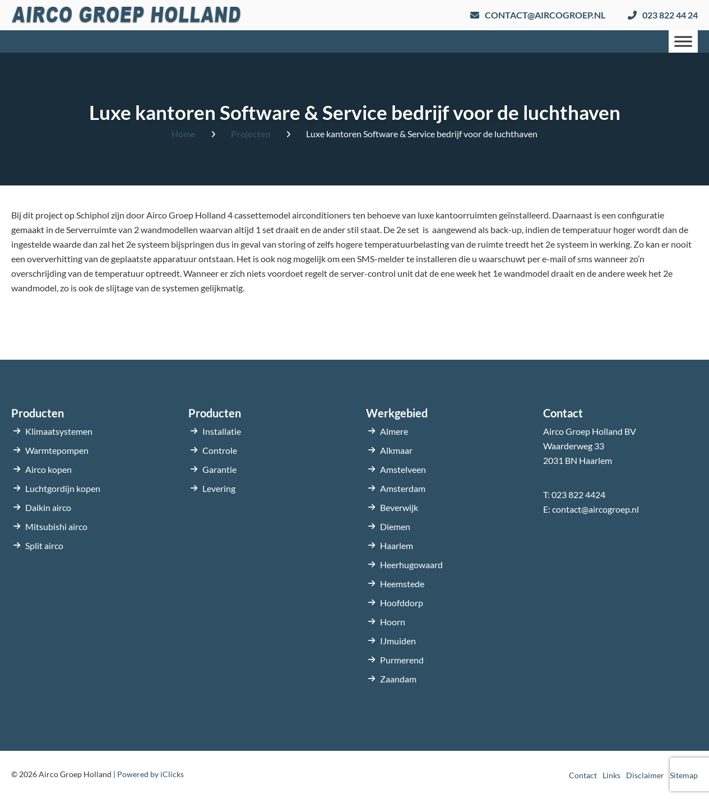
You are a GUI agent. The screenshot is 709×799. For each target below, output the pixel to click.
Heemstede (402, 583)
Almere (394, 431)
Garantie (219, 469)
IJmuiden (398, 640)
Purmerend (402, 659)
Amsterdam (402, 488)
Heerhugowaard (411, 564)
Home (184, 133)
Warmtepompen (57, 450)
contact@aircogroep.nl (595, 509)
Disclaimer (645, 775)
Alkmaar (396, 450)
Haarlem (396, 545)
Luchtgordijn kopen (62, 488)
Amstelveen (403, 469)
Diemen (395, 526)
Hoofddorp (401, 602)
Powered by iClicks (150, 774)
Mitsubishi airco (56, 526)
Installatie (221, 431)
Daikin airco (48, 507)
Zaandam (398, 678)
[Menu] (683, 41)
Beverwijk (399, 507)
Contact (583, 775)
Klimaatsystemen (58, 431)
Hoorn (392, 621)
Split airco (44, 545)
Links (611, 775)
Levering (218, 488)
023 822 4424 (578, 494)
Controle (219, 450)
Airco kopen (48, 469)
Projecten (251, 133)
